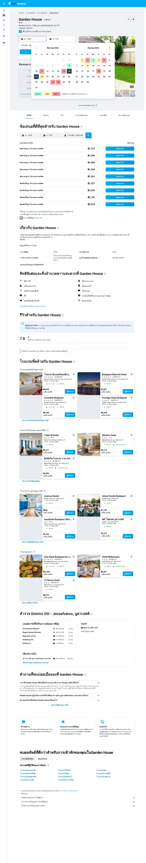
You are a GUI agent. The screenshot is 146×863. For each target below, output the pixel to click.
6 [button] (52, 66)
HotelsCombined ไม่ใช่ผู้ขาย (78, 797)
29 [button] (64, 82)
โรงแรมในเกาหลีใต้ (103, 773)
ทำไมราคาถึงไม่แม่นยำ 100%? (78, 805)
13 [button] (53, 71)
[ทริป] (4, 36)
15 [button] (64, 71)
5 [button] (47, 66)
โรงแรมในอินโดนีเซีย (27, 773)
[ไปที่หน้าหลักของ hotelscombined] (17, 3)
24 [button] (36, 82)
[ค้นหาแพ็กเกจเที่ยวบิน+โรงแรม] (4, 25)
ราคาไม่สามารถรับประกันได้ (68, 791)
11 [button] (42, 71)
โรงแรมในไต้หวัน (64, 770)
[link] (35, 420)
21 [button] (58, 77)
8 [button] (63, 66)
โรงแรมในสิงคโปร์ (65, 777)
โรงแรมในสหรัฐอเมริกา (28, 777)
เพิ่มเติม (22, 239)
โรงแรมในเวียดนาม (103, 777)
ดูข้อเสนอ (70, 391)
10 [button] (36, 71)
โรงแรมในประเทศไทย (66, 780)
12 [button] (47, 71)
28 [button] (58, 82)
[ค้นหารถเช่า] (4, 20)
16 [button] (69, 71)
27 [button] (53, 82)
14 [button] (58, 71)
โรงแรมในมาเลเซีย (27, 780)
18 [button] (42, 77)
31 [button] (36, 88)
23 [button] (69, 77)
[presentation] (96, 105)
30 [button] (69, 82)
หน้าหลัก (21, 13)
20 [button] (53, 77)
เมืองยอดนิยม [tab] (42, 759)
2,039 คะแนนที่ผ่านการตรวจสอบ (38, 31)
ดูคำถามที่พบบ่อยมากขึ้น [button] (59, 705)
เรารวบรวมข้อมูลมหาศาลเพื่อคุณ (78, 801)
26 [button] (47, 82)
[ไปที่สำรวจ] (4, 29)
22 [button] (64, 77)
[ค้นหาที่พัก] (4, 15)
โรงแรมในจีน (101, 770)
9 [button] (69, 66)
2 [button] (69, 60)
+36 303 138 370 (26, 28)
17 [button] (36, 77)
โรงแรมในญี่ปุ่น (63, 773)
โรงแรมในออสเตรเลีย (28, 770)
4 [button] (41, 66)
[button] (3, 3)
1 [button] (63, 60)
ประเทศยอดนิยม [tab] (27, 759)
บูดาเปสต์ (40, 13)
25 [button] (42, 82)
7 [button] (58, 66)
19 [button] (47, 77)
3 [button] (36, 66)
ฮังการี (28, 13)
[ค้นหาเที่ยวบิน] (4, 10)
